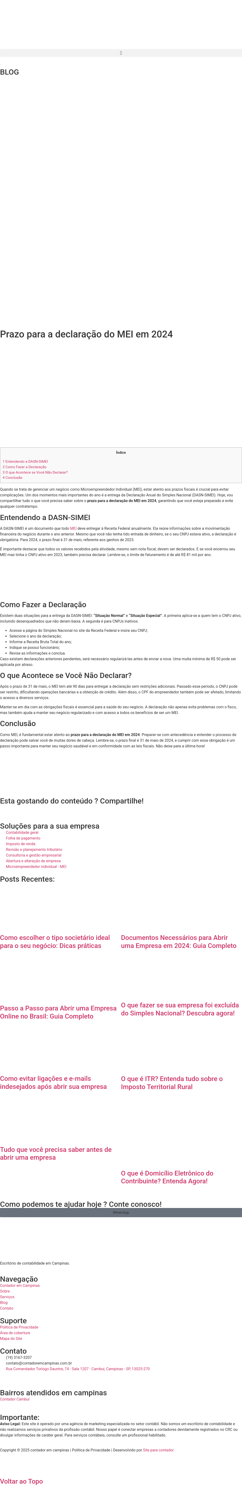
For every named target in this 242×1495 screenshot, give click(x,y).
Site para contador (158, 1450)
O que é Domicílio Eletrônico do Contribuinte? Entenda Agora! (167, 1177)
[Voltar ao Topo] (6, 1468)
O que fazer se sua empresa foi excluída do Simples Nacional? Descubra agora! (180, 1009)
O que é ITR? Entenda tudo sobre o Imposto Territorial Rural (172, 1083)
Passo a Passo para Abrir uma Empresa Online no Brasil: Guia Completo (58, 1012)
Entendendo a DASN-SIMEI (25, 461)
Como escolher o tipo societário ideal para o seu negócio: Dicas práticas (55, 942)
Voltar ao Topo (21, 1481)
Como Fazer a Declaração (24, 467)
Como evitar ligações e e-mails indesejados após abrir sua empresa (53, 1083)
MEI (73, 528)
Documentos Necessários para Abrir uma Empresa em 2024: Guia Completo (179, 942)
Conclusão (12, 478)
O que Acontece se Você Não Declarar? (35, 472)
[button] (121, 53)
